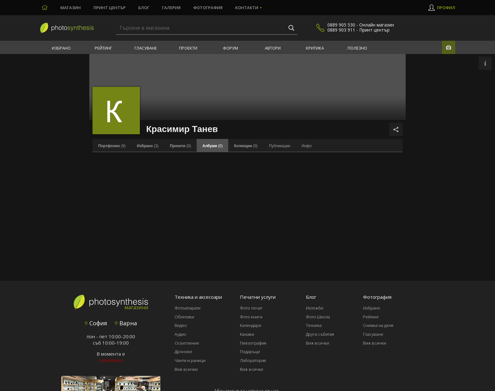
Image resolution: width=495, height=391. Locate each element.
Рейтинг (103, 48)
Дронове (183, 351)
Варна (126, 323)
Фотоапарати (187, 308)
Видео (181, 325)
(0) (180, 146)
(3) (147, 146)
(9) (112, 146)
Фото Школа (318, 317)
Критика (315, 48)
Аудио (180, 334)
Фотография (208, 7)
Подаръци (250, 351)
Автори (273, 48)
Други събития (320, 334)
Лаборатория (253, 360)
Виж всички (186, 369)
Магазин (70, 7)
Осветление (187, 343)
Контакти (246, 7)
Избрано (61, 48)
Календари (250, 325)
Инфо (306, 146)
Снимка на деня (378, 325)
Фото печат (251, 308)
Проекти (188, 48)
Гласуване (145, 48)
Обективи (184, 317)
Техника (314, 325)
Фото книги (251, 317)
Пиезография (253, 343)
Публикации (279, 146)
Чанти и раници (190, 360)
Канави (247, 334)
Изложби (314, 308)
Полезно (357, 48)
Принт (109, 7)
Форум (230, 48)
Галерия (171, 7)
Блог (143, 7)
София (96, 323)
